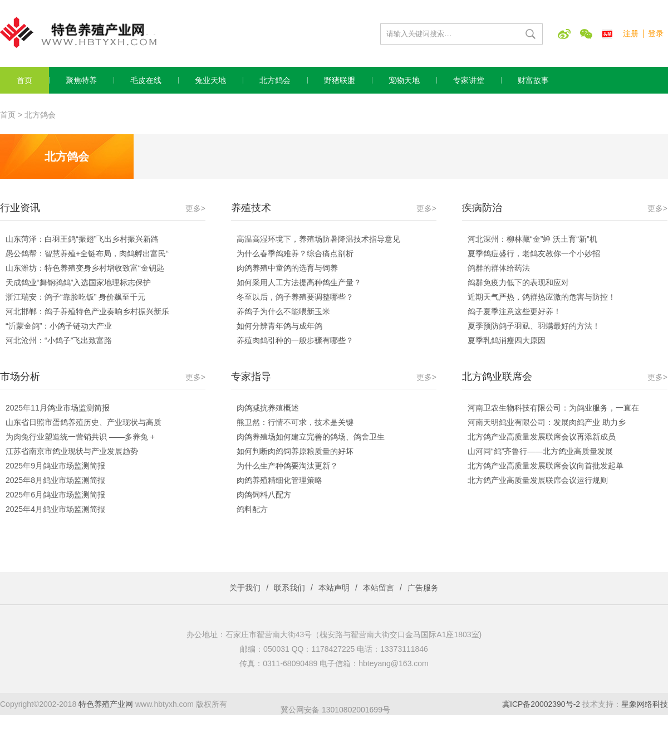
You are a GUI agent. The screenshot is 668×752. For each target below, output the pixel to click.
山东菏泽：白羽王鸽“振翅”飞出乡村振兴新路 (82, 239)
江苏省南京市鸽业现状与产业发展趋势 (72, 451)
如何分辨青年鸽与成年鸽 (279, 325)
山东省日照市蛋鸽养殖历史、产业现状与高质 (83, 422)
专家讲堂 (468, 80)
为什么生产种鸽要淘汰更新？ (287, 465)
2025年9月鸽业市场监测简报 (55, 465)
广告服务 (423, 587)
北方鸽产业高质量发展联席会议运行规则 (542, 480)
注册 (630, 33)
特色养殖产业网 (105, 704)
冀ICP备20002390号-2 (541, 704)
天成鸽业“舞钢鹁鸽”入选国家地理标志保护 (78, 282)
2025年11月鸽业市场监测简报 (58, 407)
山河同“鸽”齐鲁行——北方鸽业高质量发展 (540, 451)
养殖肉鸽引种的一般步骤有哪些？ (295, 340)
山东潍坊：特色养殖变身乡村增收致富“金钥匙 (85, 267)
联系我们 (289, 587)
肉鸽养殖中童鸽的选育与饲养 (287, 267)
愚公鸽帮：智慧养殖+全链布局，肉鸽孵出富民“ (87, 253)
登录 (656, 33)
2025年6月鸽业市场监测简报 (55, 494)
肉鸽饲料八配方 (264, 494)
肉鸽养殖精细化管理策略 (279, 480)
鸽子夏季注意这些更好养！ (514, 311)
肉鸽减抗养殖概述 (268, 407)
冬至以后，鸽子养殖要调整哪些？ (295, 296)
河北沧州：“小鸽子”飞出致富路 (59, 340)
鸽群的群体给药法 (499, 267)
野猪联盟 (339, 80)
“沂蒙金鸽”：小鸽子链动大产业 (59, 325)
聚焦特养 (81, 80)
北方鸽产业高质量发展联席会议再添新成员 (542, 436)
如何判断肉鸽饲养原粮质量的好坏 (295, 451)
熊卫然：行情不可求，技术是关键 (295, 422)
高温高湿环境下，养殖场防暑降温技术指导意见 (318, 239)
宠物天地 (404, 80)
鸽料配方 (252, 509)
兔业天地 (210, 80)
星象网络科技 (644, 704)
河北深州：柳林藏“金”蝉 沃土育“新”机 (532, 239)
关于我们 (245, 587)
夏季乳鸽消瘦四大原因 (507, 340)
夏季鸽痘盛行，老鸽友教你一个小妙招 (534, 253)
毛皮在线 (145, 80)
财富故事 (533, 80)
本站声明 (334, 587)
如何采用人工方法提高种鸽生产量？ (299, 282)
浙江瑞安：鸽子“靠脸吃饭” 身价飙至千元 (75, 296)
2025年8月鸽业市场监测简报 (55, 480)
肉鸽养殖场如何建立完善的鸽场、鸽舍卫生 (311, 436)
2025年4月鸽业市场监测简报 (55, 509)
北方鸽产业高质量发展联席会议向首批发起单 (545, 465)
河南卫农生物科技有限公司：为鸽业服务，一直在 (553, 407)
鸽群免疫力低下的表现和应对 (518, 282)
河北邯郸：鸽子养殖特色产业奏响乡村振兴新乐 (87, 311)
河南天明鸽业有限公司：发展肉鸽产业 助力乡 (547, 422)
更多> (195, 208)
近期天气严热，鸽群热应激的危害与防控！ (542, 296)
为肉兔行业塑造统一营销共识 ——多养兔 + (80, 436)
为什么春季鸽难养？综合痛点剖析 (295, 253)
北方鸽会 (275, 80)
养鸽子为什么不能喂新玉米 (283, 311)
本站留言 (378, 587)
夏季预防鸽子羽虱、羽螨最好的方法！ (534, 325)
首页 (24, 80)
